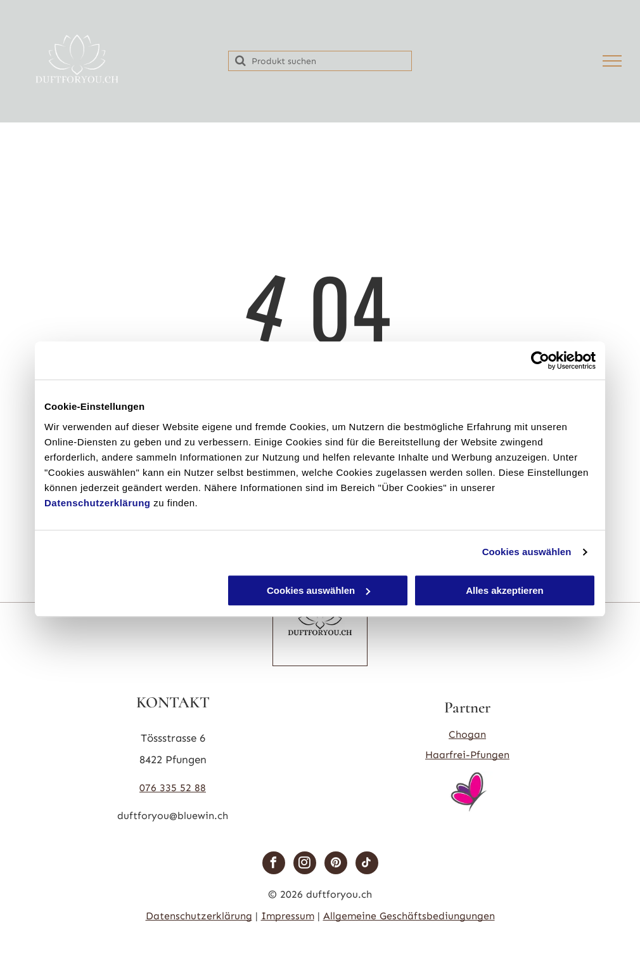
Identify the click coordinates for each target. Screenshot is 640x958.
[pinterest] (335, 864)
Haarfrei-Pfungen (467, 755)
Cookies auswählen (527, 551)
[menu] (612, 60)
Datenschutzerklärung (97, 502)
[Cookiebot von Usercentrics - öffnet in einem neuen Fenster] (540, 360)
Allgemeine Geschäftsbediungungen (409, 916)
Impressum (287, 916)
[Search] (320, 61)
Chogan (467, 734)
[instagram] (304, 864)
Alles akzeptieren (505, 590)
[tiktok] (366, 864)
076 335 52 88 (172, 788)
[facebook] (273, 864)
